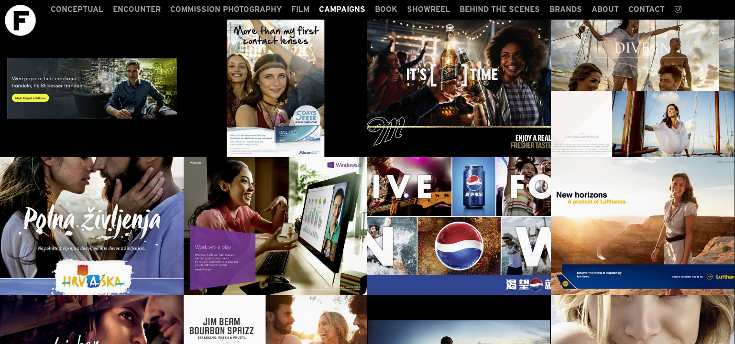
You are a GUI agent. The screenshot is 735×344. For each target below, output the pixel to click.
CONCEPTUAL (77, 9)
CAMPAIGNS (342, 9)
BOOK (386, 9)
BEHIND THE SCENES (500, 9)
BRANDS (565, 9)
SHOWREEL (428, 9)
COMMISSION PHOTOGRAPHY (226, 9)
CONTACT (646, 9)
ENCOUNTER (137, 9)
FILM (300, 9)
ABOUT (605, 9)
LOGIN (719, 335)
